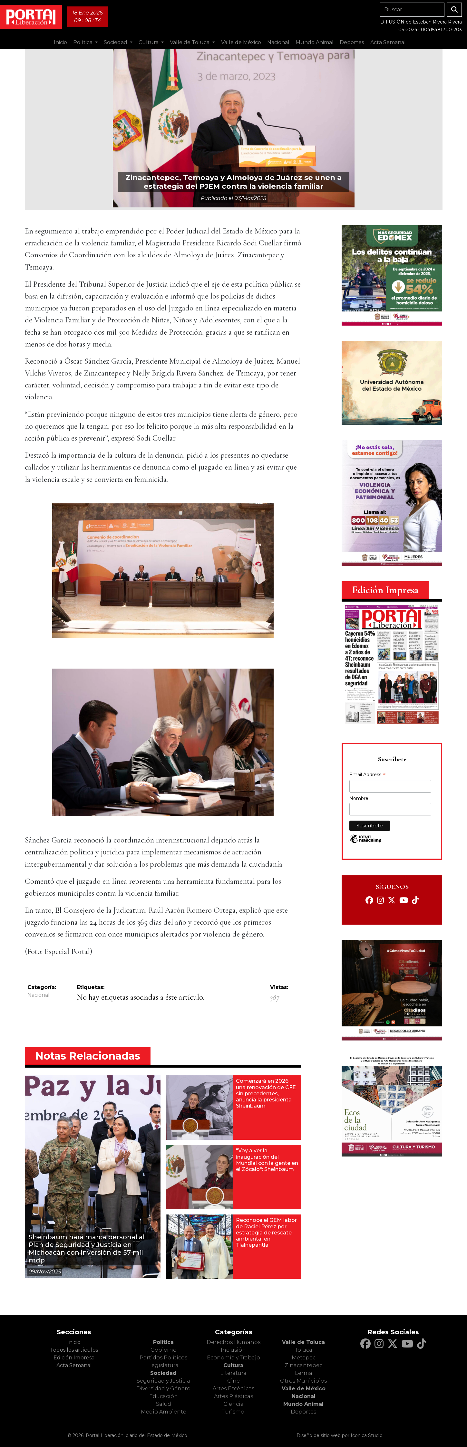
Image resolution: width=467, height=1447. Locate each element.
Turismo (233, 1412)
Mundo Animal (303, 1404)
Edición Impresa (74, 1358)
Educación (163, 1396)
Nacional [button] (278, 42)
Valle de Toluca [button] (190, 42)
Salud (163, 1404)
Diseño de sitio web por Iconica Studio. (340, 1435)
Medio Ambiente (163, 1412)
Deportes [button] (352, 42)
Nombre (358, 798)
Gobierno (164, 1350)
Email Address (367, 775)
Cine (233, 1381)
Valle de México (304, 1388)
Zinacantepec (303, 1365)
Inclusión (233, 1350)
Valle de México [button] (241, 42)
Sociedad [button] (116, 42)
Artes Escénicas (233, 1388)
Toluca (303, 1350)
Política (163, 1342)
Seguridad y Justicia (163, 1381)
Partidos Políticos (163, 1358)
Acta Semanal (388, 42)
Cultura (233, 1365)
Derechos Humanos (233, 1342)
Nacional (38, 995)
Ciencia (233, 1404)
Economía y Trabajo (233, 1358)
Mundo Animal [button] (315, 42)
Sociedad (163, 1373)
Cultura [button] (149, 42)
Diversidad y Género (163, 1388)
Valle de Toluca (303, 1342)
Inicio (60, 42)
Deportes (303, 1412)
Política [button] (83, 42)
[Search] (412, 10)
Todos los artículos (74, 1350)
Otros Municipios (303, 1381)
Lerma (303, 1373)
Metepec (304, 1358)
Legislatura (163, 1365)
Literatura (233, 1373)
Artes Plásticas (233, 1396)
